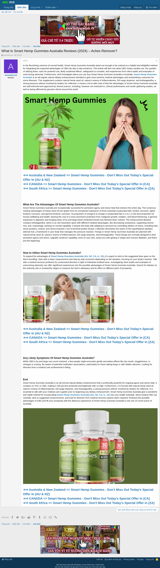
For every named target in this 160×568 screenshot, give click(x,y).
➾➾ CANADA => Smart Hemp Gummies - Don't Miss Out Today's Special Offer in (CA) (87, 183)
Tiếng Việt (7, 558)
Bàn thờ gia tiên (72, 565)
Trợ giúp (140, 558)
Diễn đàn (21, 7)
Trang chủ (8, 7)
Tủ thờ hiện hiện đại (98, 565)
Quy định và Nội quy (113, 558)
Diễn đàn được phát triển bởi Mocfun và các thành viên (80, 563)
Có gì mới (35, 7)
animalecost (8, 55)
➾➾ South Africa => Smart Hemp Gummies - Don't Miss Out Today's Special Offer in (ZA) (89, 188)
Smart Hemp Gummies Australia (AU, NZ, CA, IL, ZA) (78, 255)
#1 (156, 61)
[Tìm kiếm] (151, 7)
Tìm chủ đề (17, 12)
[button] (41, 7)
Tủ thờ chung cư (84, 565)
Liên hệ (99, 558)
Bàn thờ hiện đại (60, 565)
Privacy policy (129, 558)
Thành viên (50, 7)
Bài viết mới (6, 12)
